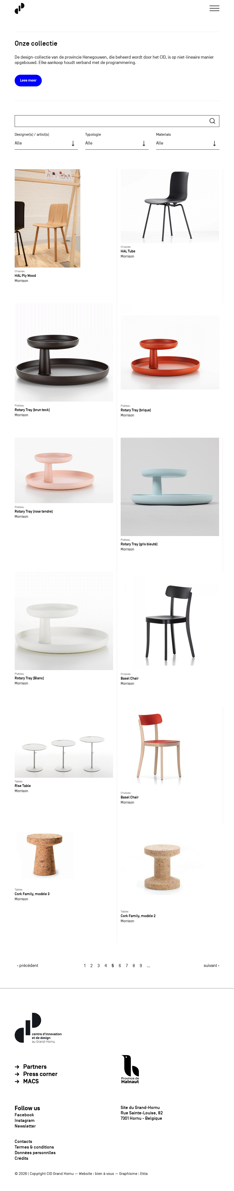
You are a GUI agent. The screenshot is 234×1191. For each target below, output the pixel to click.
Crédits (21, 1158)
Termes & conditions (34, 1147)
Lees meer (28, 80)
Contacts (23, 1141)
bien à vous (104, 1173)
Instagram (25, 1120)
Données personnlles (35, 1152)
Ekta (144, 1173)
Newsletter (25, 1126)
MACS (31, 1081)
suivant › (211, 965)
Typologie (93, 134)
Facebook (24, 1115)
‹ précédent (27, 965)
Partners (35, 1067)
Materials (163, 134)
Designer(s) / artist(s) (32, 134)
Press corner (40, 1074)
